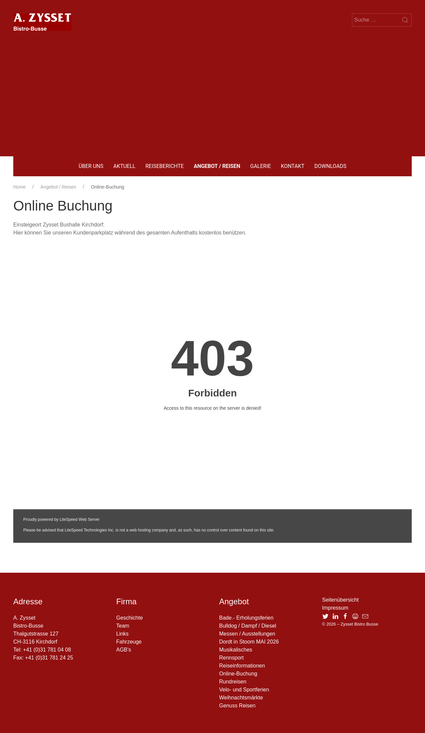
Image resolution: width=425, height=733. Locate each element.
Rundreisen (232, 681)
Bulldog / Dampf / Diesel (247, 626)
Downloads (330, 166)
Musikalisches (235, 650)
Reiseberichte (164, 166)
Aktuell (124, 166)
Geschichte (129, 618)
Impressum (335, 608)
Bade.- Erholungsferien (246, 618)
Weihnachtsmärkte (241, 697)
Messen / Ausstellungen (247, 634)
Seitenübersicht (340, 600)
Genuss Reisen (237, 705)
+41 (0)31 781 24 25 (49, 657)
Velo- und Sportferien (244, 689)
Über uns (91, 166)
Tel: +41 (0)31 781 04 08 (42, 650)
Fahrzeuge (129, 642)
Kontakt (292, 166)
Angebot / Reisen (217, 166)
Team (122, 626)
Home (19, 187)
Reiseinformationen (242, 665)
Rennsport (231, 657)
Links (122, 634)
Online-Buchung (238, 673)
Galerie (260, 166)
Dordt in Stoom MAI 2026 (249, 642)
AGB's (123, 650)
